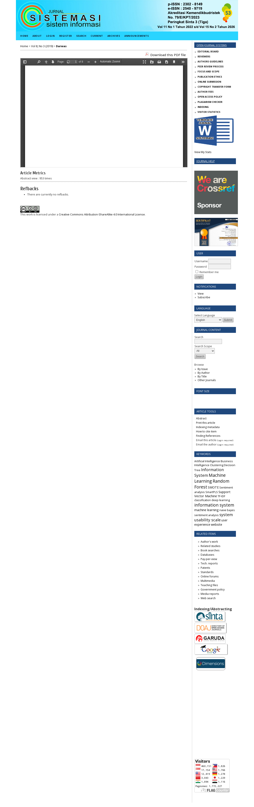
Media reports (210, 594)
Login (50, 35)
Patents (205, 568)
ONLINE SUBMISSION (209, 81)
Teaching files (209, 585)
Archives (113, 35)
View (200, 293)
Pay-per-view (209, 559)
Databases (207, 555)
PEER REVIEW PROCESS (211, 66)
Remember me (209, 272)
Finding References (208, 436)
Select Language (204, 315)
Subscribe (204, 297)
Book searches (210, 550)
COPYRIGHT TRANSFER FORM (214, 86)
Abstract (201, 418)
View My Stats (202, 152)
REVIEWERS (204, 56)
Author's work (209, 542)
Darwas (61, 46)
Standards (207, 572)
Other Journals (207, 380)
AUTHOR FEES (205, 91)
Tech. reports (209, 563)
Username (201, 261)
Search (81, 35)
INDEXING (203, 106)
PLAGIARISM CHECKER (210, 101)
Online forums (209, 576)
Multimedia (208, 581)
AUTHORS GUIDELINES (210, 61)
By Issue (203, 369)
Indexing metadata (208, 427)
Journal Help (205, 161)
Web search (208, 598)
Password (201, 266)
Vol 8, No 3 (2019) (42, 46)
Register (65, 35)
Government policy (213, 589)
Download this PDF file (168, 55)
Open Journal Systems (211, 45)
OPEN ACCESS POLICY (210, 96)
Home (24, 35)
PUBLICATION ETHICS (210, 76)
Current (97, 35)
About (37, 35)
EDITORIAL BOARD (208, 51)
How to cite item (206, 431)
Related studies (210, 546)
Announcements (136, 35)
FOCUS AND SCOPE (208, 71)
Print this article (205, 423)
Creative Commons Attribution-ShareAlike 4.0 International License (102, 214)
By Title (202, 376)
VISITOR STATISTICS (209, 111)
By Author (204, 373)
